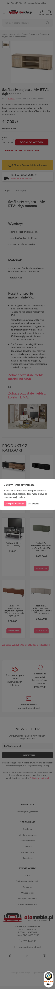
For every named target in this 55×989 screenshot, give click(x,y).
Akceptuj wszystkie (14, 503)
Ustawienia (33, 503)
